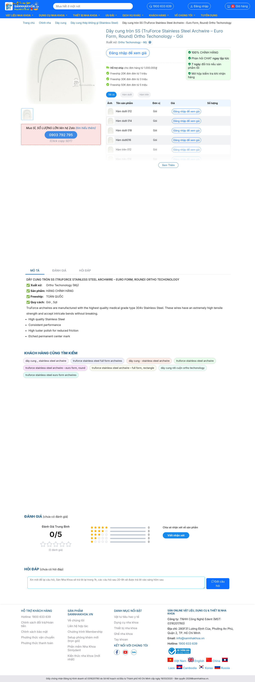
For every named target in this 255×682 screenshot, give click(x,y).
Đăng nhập (199, 6)
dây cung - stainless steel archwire (149, 360)
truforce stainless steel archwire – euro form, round (55, 367)
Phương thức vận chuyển (37, 637)
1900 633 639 (160, 6)
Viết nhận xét (176, 535)
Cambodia (187, 668)
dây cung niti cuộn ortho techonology (183, 367)
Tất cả (111, 94)
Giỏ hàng (237, 6)
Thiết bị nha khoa (125, 628)
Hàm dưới (127, 94)
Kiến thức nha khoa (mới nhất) (84, 657)
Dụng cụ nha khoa (126, 622)
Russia (222, 668)
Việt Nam (177, 661)
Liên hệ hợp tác (78, 626)
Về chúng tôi (76, 620)
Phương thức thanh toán (37, 643)
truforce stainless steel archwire (195, 360)
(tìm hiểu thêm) (86, 128)
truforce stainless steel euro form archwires (51, 374)
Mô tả (34, 270)
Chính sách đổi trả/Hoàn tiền (37, 624)
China (213, 661)
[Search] (93, 6)
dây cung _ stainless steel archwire (46, 360)
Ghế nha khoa (123, 634)
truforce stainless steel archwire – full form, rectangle (123, 367)
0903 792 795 (61, 135)
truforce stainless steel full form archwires (97, 360)
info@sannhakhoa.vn (190, 638)
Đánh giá (59, 270)
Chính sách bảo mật (34, 631)
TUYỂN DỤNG (209, 15)
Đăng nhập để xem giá (128, 53)
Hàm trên (144, 94)
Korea (206, 668)
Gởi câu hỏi (218, 584)
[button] (19, 15)
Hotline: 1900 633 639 (36, 617)
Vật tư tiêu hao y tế (126, 617)
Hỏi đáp (85, 270)
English (196, 661)
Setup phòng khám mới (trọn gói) (83, 639)
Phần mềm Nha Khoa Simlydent (82, 648)
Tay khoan (121, 639)
